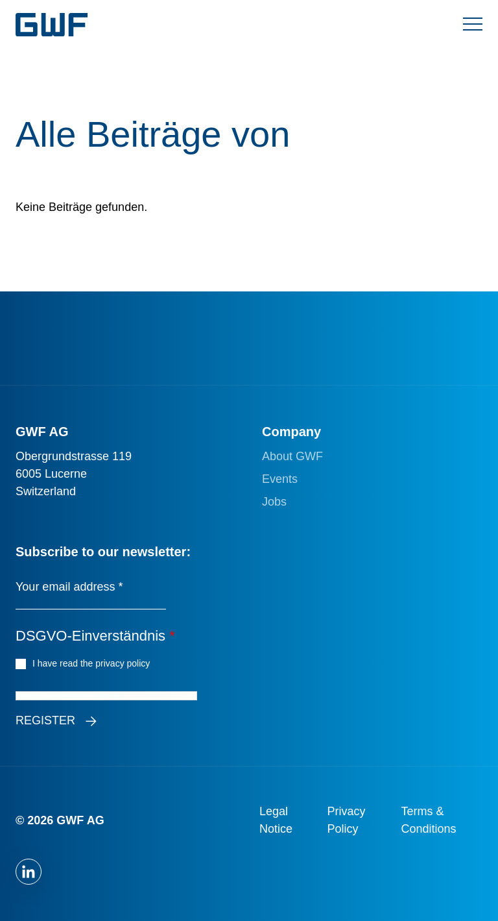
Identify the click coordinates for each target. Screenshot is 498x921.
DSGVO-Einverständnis (95, 636)
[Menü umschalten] (473, 25)
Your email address (69, 586)
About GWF (292, 456)
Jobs (274, 501)
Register (45, 720)
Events (280, 479)
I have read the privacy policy (93, 663)
